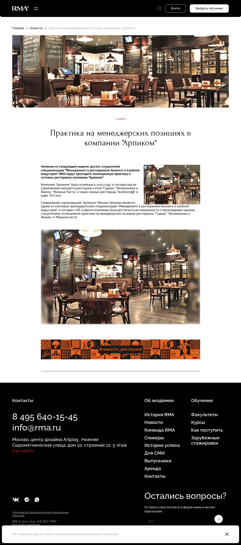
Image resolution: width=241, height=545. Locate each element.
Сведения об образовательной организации (40, 512)
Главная (18, 28)
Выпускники (158, 460)
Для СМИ (154, 453)
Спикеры (154, 437)
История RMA (159, 414)
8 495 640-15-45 (45, 416)
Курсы (198, 422)
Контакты (154, 476)
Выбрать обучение (209, 8)
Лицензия (18, 515)
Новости (36, 28)
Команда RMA (159, 430)
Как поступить (207, 430)
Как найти (23, 450)
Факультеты (204, 414)
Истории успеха (162, 445)
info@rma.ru (36, 427)
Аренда (152, 468)
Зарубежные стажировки (205, 440)
